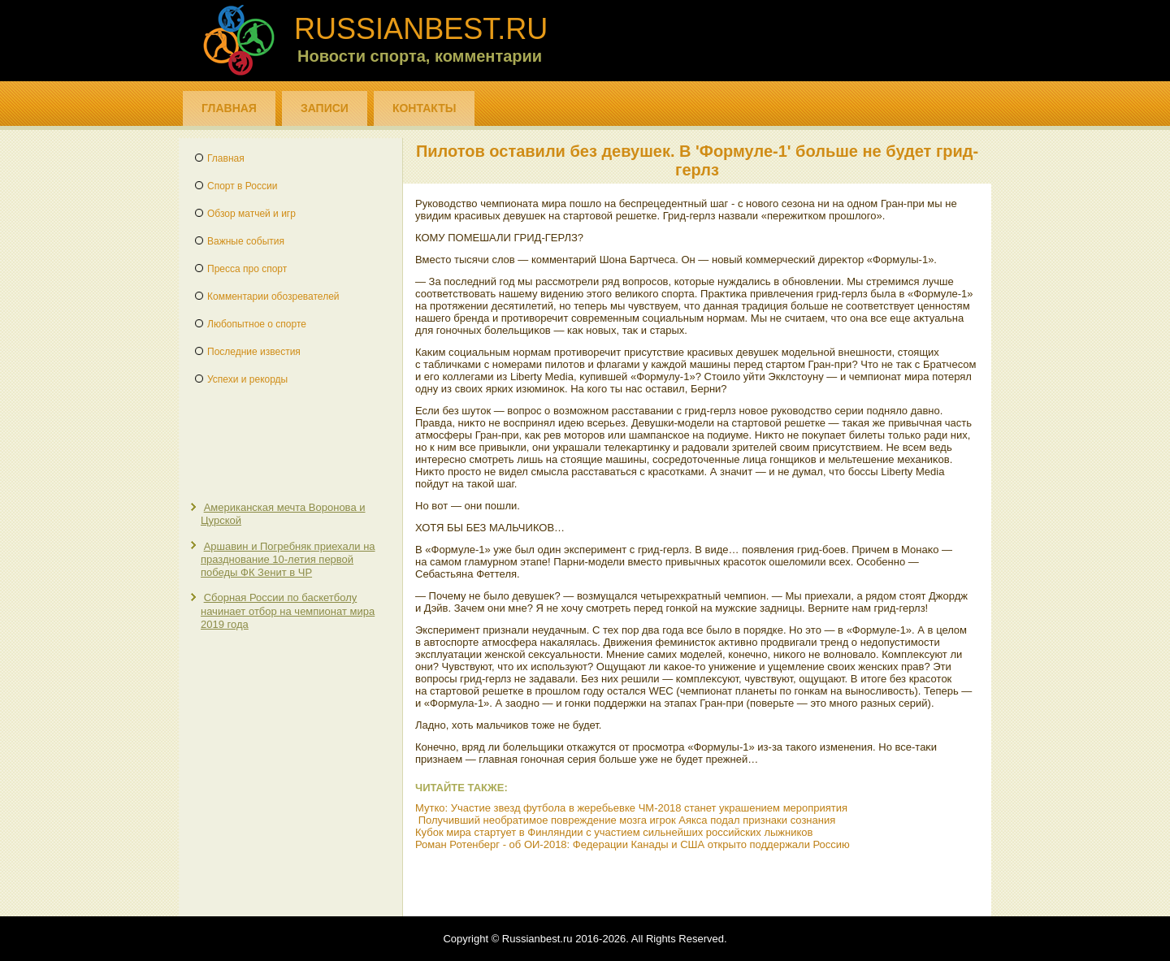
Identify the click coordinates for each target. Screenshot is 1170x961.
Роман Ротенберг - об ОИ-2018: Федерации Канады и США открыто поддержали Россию (632, 844)
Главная (229, 108)
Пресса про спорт (247, 269)
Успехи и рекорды (247, 379)
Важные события (245, 241)
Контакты (424, 108)
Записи (325, 108)
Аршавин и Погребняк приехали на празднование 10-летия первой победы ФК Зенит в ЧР (288, 559)
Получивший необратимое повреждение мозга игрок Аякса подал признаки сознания (627, 820)
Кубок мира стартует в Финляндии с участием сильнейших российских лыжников (613, 832)
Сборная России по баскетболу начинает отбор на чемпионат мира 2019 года (288, 610)
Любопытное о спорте (256, 324)
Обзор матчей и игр (251, 213)
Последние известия (254, 351)
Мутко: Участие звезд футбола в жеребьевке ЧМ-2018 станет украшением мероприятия (631, 808)
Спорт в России (242, 186)
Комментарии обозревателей (273, 296)
